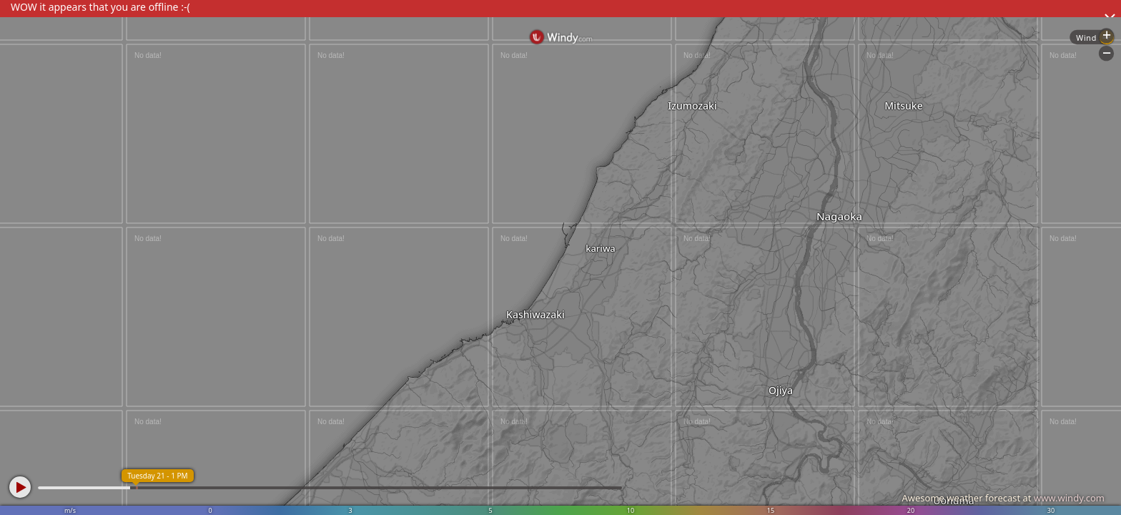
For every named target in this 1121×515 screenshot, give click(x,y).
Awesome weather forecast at (1003, 497)
